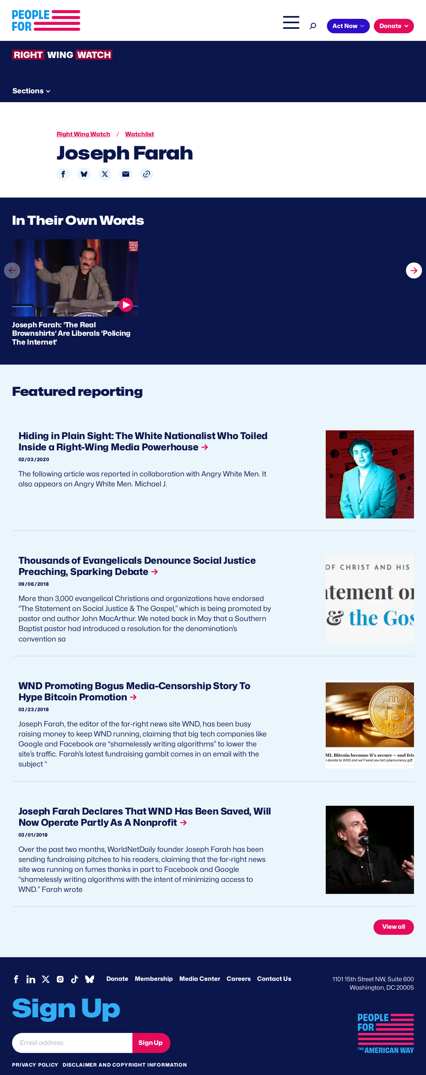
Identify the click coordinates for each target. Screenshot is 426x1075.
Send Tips (273, 73)
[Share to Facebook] (63, 158)
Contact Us (274, 964)
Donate (390, 26)
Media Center (199, 964)
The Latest (255, 26)
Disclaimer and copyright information (125, 1051)
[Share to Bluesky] (84, 158)
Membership (154, 964)
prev (12, 269)
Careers (239, 964)
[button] (146, 158)
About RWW (164, 73)
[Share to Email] (125, 158)
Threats (69, 73)
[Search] (313, 25)
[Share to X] (105, 158)
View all (393, 912)
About (124, 26)
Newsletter (219, 73)
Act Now (345, 26)
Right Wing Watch (207, 26)
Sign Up (150, 1028)
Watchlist (117, 73)
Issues (157, 26)
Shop (285, 26)
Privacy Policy (35, 1051)
